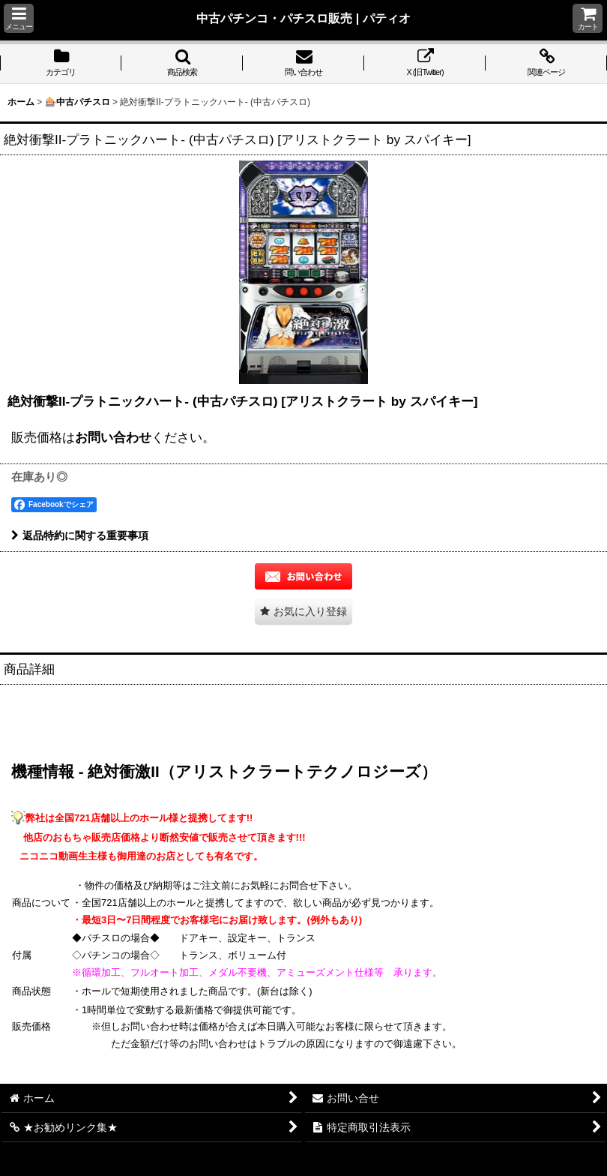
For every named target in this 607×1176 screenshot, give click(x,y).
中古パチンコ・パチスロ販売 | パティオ (303, 18)
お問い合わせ (113, 437)
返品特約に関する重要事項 (79, 536)
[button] (19, 18)
